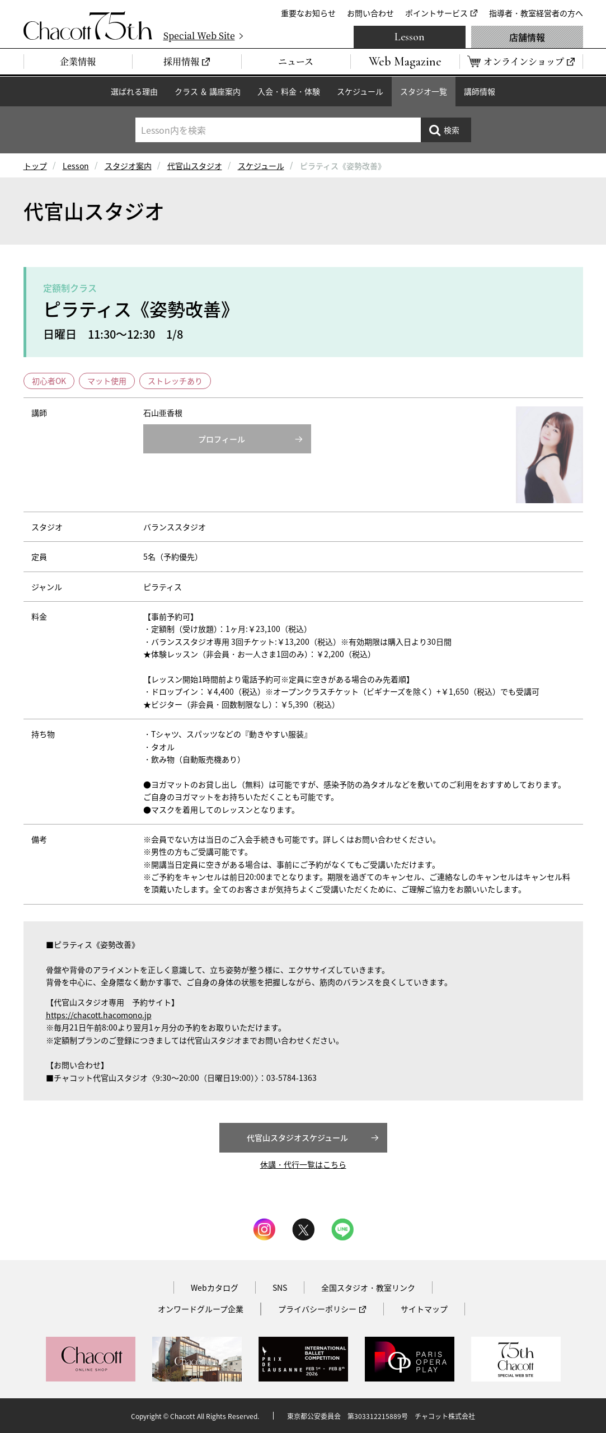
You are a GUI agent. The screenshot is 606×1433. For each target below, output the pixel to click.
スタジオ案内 (128, 165)
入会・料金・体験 (288, 91)
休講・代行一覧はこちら (303, 1164)
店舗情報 (527, 37)
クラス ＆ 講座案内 (208, 91)
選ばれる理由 (134, 91)
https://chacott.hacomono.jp (99, 1014)
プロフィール (221, 438)
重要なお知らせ (308, 12)
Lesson (409, 37)
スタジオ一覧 (423, 91)
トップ (35, 165)
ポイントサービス (436, 12)
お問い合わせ (370, 12)
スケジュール (360, 91)
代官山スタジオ (194, 165)
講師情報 (479, 91)
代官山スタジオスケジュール (297, 1137)
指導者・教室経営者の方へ (536, 12)
